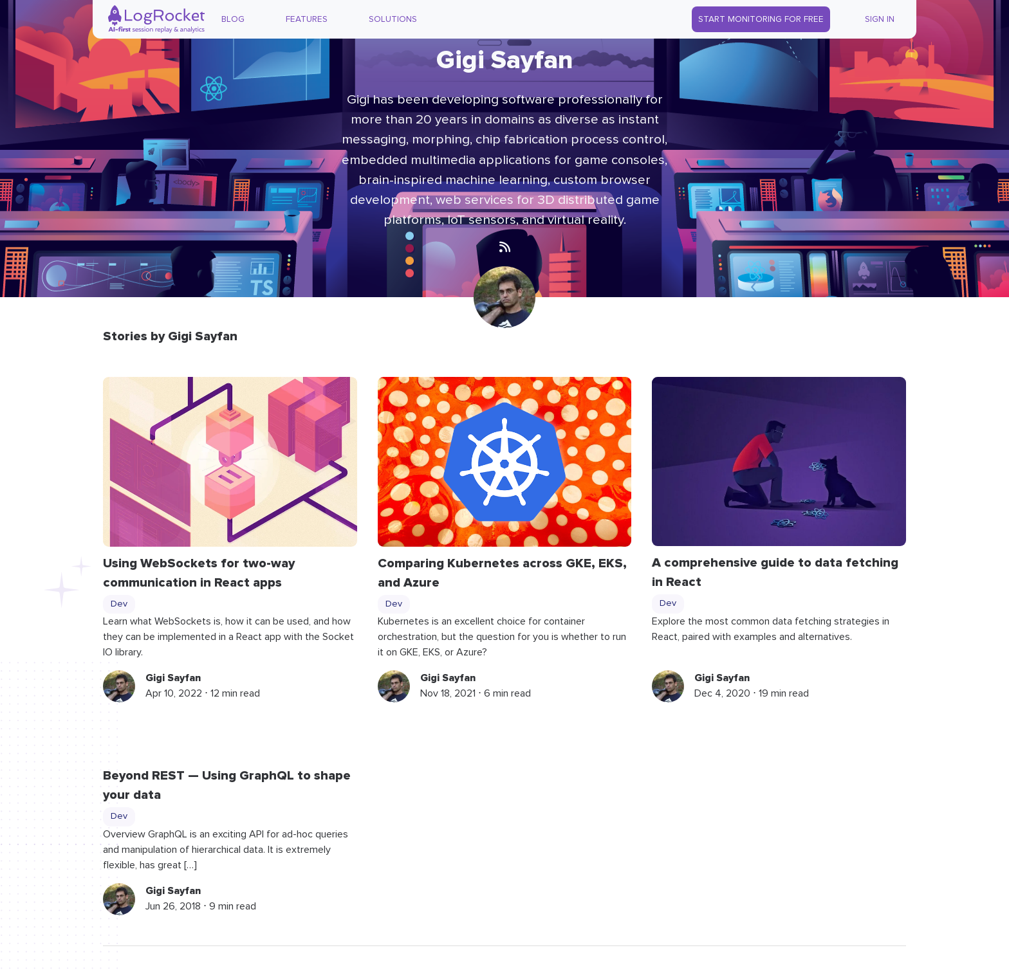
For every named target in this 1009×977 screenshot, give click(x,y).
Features (307, 19)
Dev (119, 603)
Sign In (879, 19)
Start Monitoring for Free (761, 19)
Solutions (393, 19)
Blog (233, 19)
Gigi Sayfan (173, 677)
